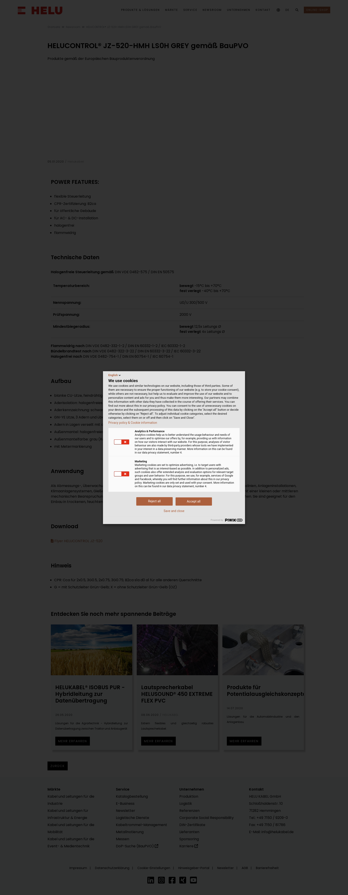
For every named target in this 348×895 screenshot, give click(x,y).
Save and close (174, 511)
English (114, 375)
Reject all (154, 501)
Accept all (194, 501)
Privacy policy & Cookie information (132, 422)
